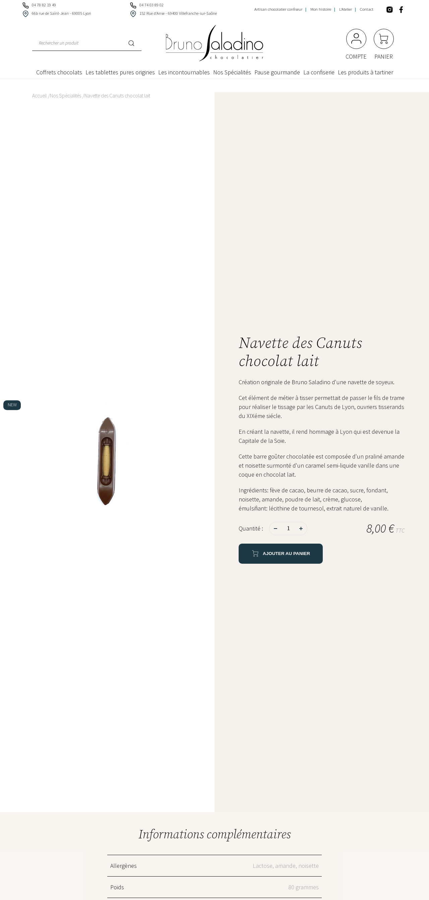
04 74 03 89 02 (146, 4)
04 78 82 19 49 (38, 4)
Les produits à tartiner (365, 72)
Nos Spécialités (232, 72)
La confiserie (318, 72)
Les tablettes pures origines (120, 72)
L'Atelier (345, 9)
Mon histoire (320, 9)
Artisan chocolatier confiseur (278, 9)
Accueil (39, 95)
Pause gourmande (277, 72)
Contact (366, 9)
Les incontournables (184, 72)
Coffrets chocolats (59, 72)
